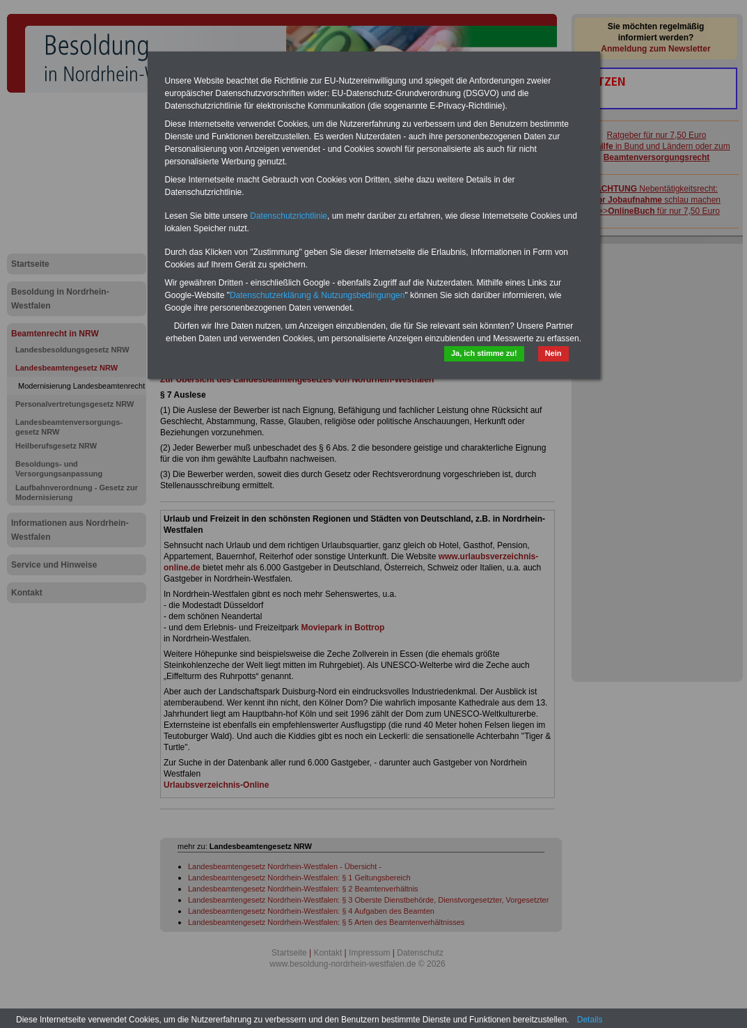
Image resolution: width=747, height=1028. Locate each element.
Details (590, 1020)
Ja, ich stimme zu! (484, 353)
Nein (553, 353)
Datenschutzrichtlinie (288, 216)
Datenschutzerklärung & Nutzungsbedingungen (317, 295)
